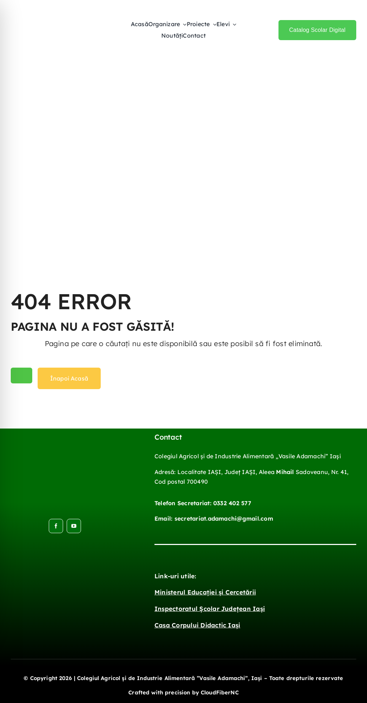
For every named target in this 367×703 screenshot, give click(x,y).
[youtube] (74, 526)
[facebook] (56, 526)
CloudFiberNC (220, 692)
